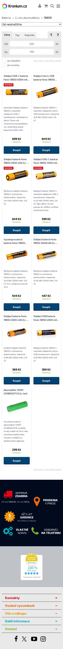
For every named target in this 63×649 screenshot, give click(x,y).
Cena (7, 34)
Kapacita (29, 35)
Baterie (6, 17)
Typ (17, 35)
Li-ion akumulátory (27, 17)
